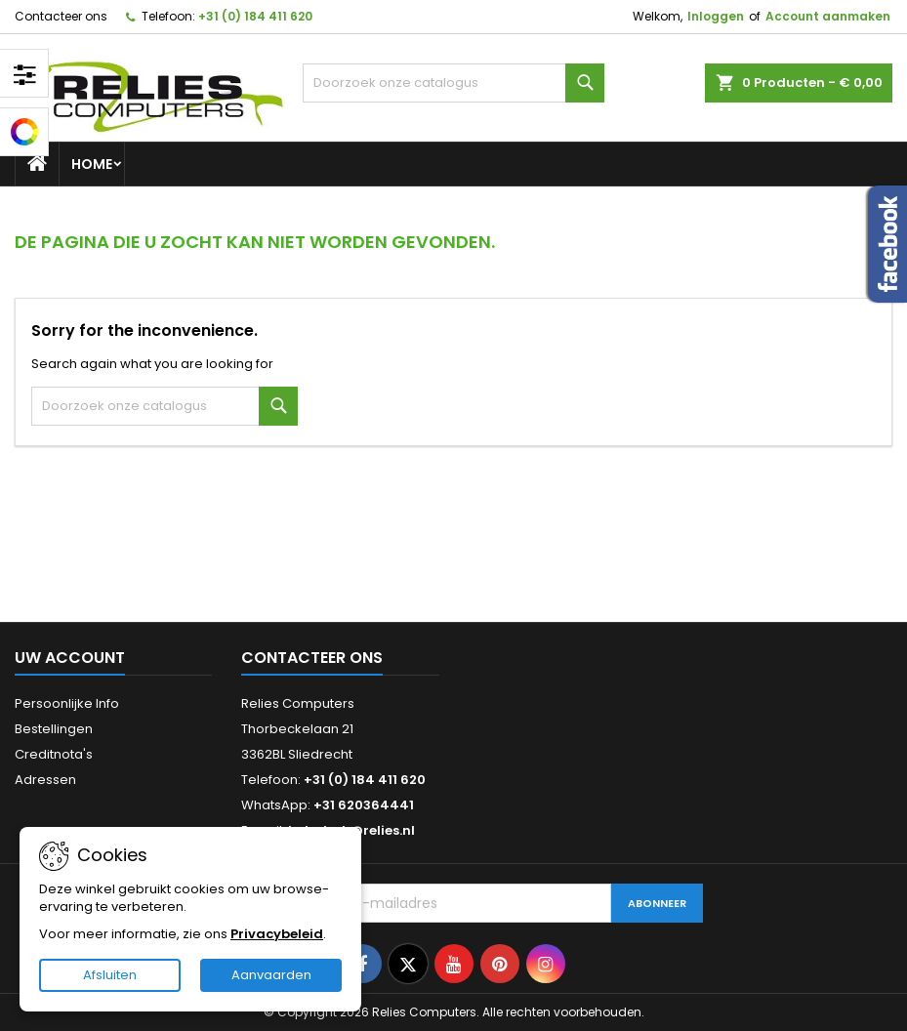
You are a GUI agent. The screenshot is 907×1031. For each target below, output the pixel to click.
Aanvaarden (271, 975)
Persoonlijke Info (67, 703)
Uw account (70, 657)
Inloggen (715, 16)
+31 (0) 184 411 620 (255, 16)
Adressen (45, 779)
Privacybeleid (276, 934)
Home (91, 164)
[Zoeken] (454, 83)
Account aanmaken (827, 16)
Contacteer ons (61, 16)
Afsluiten (110, 975)
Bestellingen (54, 729)
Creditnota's (54, 754)
